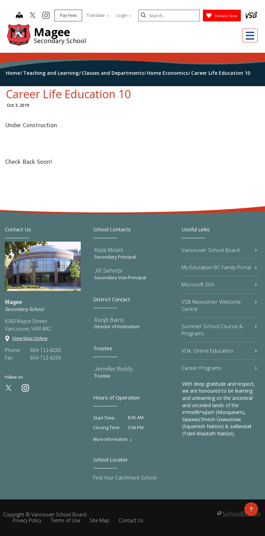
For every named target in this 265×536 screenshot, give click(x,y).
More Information (110, 439)
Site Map (99, 520)
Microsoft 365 (219, 284)
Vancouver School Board (219, 249)
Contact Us (131, 520)
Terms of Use (65, 520)
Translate (97, 15)
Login (123, 15)
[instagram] (45, 16)
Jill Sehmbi (108, 270)
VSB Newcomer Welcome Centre (219, 305)
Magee (52, 31)
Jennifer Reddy (113, 369)
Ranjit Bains (109, 320)
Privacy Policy (27, 520)
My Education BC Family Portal (219, 267)
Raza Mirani (108, 250)
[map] (18, 16)
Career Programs (219, 367)
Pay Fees (67, 15)
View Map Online (30, 338)
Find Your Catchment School (124, 477)
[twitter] (32, 16)
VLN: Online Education (219, 350)
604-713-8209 (45, 357)
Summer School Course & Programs (219, 330)
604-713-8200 (45, 349)
